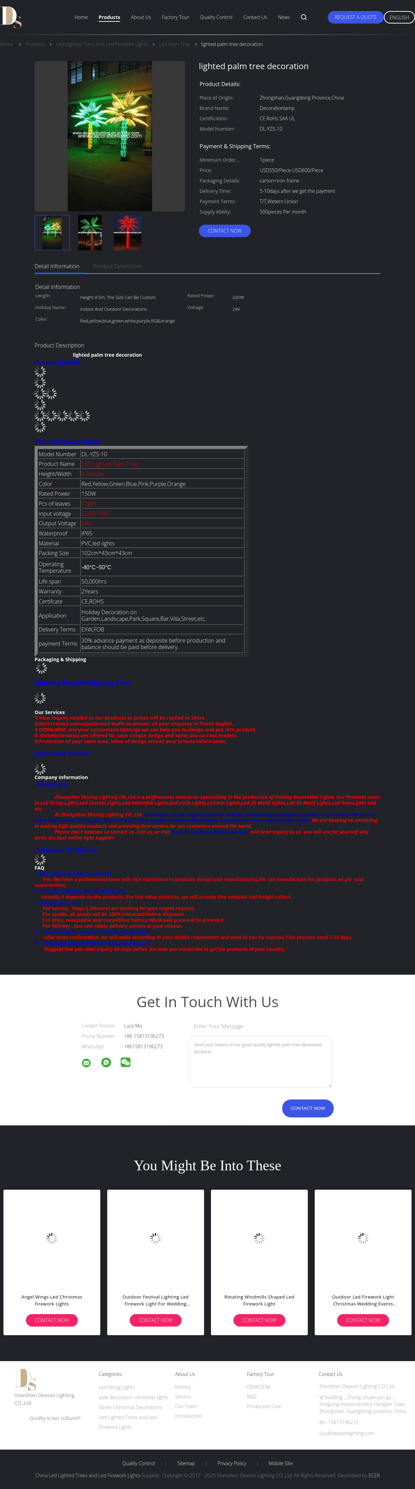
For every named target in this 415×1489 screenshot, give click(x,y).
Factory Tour (175, 17)
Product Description (118, 266)
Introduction (188, 1416)
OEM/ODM (258, 1387)
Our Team (186, 1406)
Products (109, 17)
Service (183, 1396)
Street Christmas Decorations (131, 1407)
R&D (252, 1396)
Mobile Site (281, 1463)
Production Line (264, 1406)
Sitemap (186, 1463)
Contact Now (225, 230)
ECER (374, 1475)
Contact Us (255, 17)
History (183, 1387)
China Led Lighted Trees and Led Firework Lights (87, 1475)
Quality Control (216, 17)
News (284, 17)
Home (81, 17)
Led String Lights (117, 1387)
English (399, 17)
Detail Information (57, 266)
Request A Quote (356, 17)
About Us (141, 17)
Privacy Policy (232, 1463)
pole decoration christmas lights (133, 1397)
